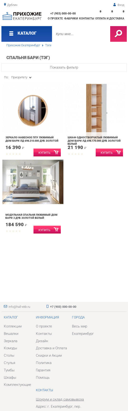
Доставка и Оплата (51, 348)
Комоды (10, 348)
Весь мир (79, 326)
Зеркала (10, 341)
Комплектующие (17, 385)
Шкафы (10, 377)
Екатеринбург (83, 334)
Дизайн (42, 341)
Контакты (86, 18)
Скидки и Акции (49, 355)
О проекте (55, 18)
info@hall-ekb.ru (19, 306)
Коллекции (13, 326)
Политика (44, 363)
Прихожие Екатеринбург (23, 45)
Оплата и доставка (109, 18)
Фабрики (71, 18)
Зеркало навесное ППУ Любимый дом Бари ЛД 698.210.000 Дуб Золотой (31, 139)
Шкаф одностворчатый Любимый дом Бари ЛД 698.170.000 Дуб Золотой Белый (94, 140)
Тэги (48, 45)
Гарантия (43, 370)
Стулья (9, 363)
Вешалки (11, 334)
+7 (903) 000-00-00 (63, 13)
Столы (9, 355)
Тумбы (9, 370)
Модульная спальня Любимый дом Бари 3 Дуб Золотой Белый (31, 216)
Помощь (43, 377)
